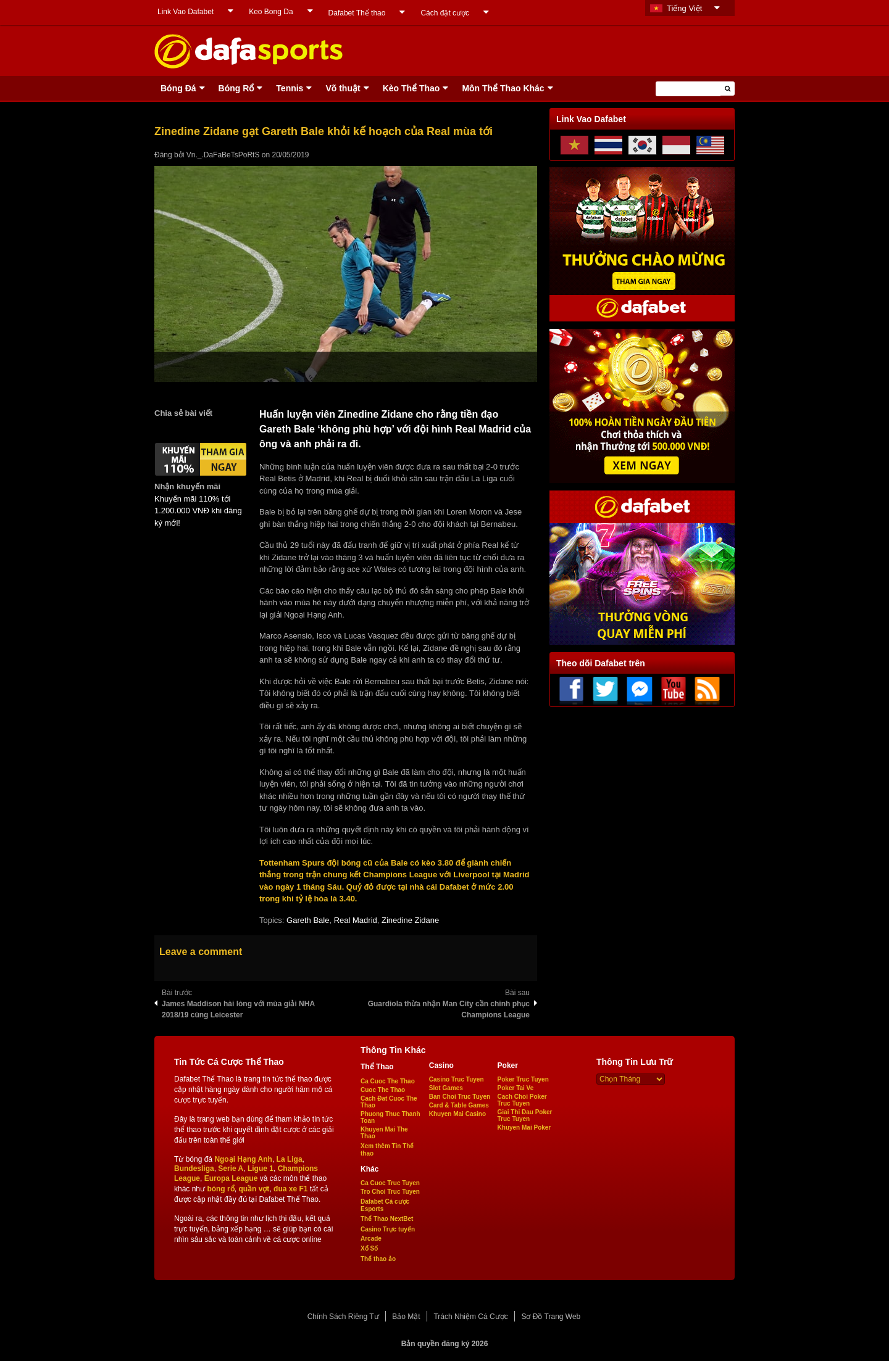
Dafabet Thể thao (357, 13)
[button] (727, 88)
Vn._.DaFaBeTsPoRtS (223, 155)
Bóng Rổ (236, 88)
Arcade (371, 1238)
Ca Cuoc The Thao (388, 1081)
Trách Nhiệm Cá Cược (470, 1316)
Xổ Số (369, 1248)
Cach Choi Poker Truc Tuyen (522, 1100)
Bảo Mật (406, 1316)
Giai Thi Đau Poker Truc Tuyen (525, 1115)
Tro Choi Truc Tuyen (390, 1191)
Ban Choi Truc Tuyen (459, 1096)
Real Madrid (355, 920)
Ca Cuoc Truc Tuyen (390, 1183)
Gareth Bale (307, 920)
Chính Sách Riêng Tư (343, 1316)
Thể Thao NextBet (387, 1218)
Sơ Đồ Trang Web (550, 1316)
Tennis (289, 88)
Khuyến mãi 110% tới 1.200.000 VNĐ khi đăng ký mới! (198, 510)
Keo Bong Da (271, 11)
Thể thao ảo (378, 1259)
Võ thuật (342, 88)
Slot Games (446, 1088)
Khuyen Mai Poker (524, 1127)
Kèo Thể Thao (411, 88)
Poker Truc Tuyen (523, 1079)
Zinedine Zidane (410, 920)
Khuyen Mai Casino (457, 1114)
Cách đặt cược (444, 13)
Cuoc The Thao (383, 1089)
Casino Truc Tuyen (456, 1079)
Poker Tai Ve (516, 1088)
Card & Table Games (459, 1105)
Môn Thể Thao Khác (503, 88)
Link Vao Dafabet (185, 11)
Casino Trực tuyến (388, 1229)
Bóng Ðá (178, 88)
